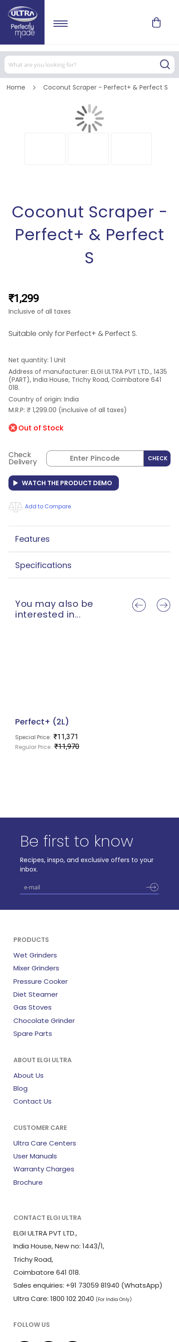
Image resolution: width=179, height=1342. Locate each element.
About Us (28, 1075)
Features (32, 538)
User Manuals (35, 1156)
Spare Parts (32, 1033)
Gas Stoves (32, 1007)
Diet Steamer (35, 994)
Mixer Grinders (36, 968)
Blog (20, 1088)
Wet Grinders (35, 955)
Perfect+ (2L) (42, 721)
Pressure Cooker (40, 981)
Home (16, 87)
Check (157, 458)
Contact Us (32, 1101)
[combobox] (89, 65)
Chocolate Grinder (44, 1020)
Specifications (43, 565)
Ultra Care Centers (44, 1143)
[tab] (89, 539)
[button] (44, 149)
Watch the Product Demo (67, 483)
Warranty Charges (43, 1169)
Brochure (28, 1182)
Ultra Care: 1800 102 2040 (53, 1298)
